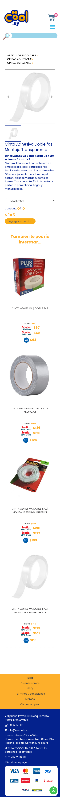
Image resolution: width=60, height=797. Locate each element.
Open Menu (54, 26)
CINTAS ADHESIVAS (20, 59)
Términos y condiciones (30, 694)
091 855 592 (16, 725)
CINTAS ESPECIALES (20, 63)
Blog (30, 678)
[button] (8, 96)
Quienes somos (30, 683)
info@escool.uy (17, 730)
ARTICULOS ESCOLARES (22, 55)
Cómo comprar (30, 704)
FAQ (30, 688)
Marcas (30, 699)
